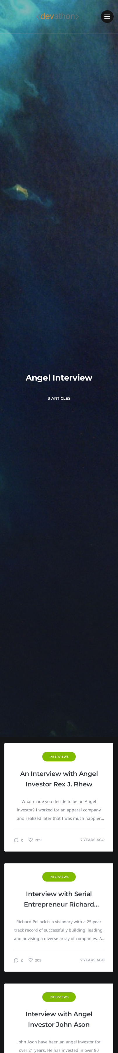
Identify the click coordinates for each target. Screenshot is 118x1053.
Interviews (59, 756)
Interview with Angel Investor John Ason (58, 1019)
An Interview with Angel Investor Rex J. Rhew (59, 779)
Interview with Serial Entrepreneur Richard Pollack (59, 900)
